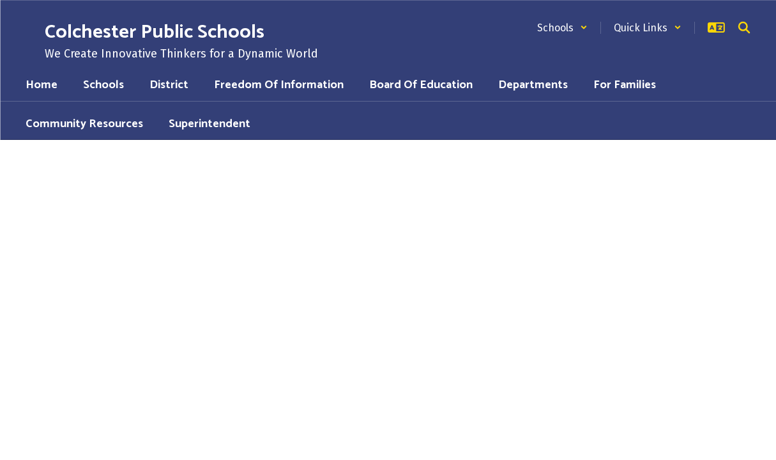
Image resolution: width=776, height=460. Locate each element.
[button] (562, 28)
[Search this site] (744, 27)
